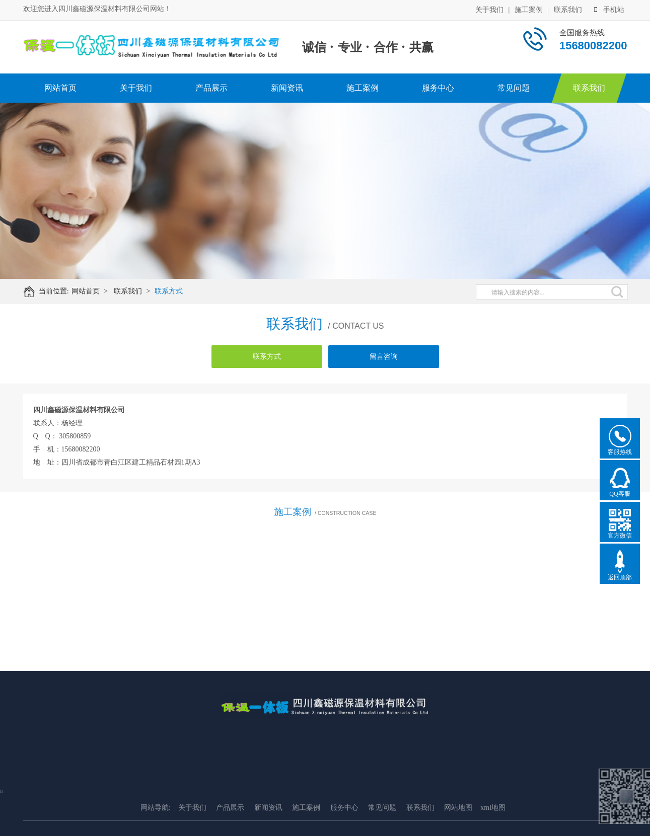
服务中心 (438, 88)
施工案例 (529, 9)
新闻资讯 (287, 88)
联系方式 (176, 291)
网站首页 (60, 88)
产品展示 (211, 88)
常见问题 (513, 88)
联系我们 (568, 9)
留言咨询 (384, 356)
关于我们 (489, 9)
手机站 (609, 9)
